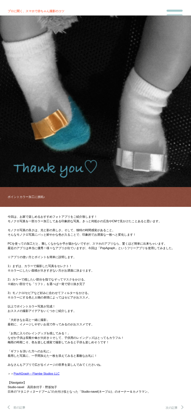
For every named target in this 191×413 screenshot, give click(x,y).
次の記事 (174, 407)
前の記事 (16, 407)
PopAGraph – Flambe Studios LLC (37, 373)
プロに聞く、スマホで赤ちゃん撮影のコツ (36, 11)
